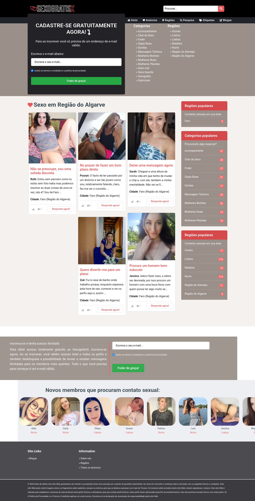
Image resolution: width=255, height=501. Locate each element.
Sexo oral (143, 68)
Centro (176, 35)
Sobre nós (86, 458)
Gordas (142, 47)
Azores (176, 31)
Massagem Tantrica (150, 51)
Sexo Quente (145, 72)
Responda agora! (61, 209)
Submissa (144, 80)
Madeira (177, 43)
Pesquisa (187, 20)
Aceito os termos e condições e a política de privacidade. (60, 71)
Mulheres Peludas (149, 64)
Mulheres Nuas (147, 60)
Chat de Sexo (146, 35)
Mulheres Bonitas (148, 55)
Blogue (226, 20)
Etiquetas (206, 20)
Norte (175, 47)
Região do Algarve (183, 55)
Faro (204, 121)
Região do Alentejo (183, 51)
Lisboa (176, 39)
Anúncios (150, 20)
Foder (141, 39)
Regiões (168, 20)
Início (133, 20)
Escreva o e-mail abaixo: (47, 54)
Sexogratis (144, 76)
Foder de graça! (76, 80)
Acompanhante (147, 31)
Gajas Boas (145, 43)
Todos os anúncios (91, 467)
